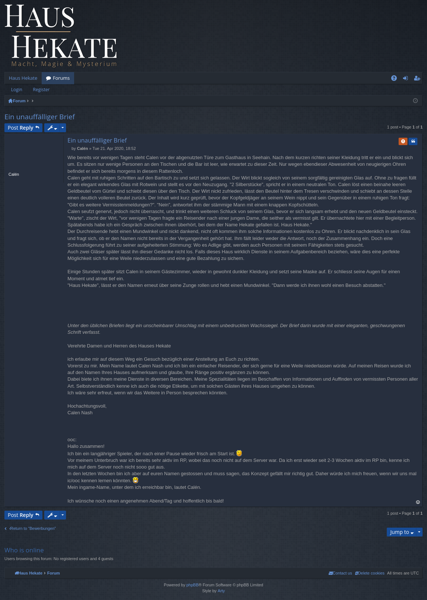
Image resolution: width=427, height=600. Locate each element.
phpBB (192, 585)
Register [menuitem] (418, 79)
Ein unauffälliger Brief (39, 116)
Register (41, 89)
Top (418, 502)
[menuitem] (370, 573)
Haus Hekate (23, 78)
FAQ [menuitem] (396, 79)
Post (20, 127)
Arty (221, 591)
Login (16, 89)
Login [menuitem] (407, 79)
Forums (61, 78)
